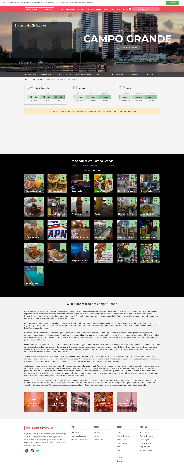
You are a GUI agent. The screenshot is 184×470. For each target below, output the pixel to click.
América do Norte (123, 436)
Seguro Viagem (145, 447)
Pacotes (101, 74)
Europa (119, 454)
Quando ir (117, 74)
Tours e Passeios (145, 443)
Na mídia (97, 432)
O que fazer (65, 74)
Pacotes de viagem (146, 436)
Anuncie (96, 436)
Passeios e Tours (84, 74)
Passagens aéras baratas (79, 436)
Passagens (30, 74)
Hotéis (81, 9)
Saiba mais (88, 3)
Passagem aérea (145, 432)
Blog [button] (125, 9)
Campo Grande (50, 79)
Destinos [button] (115, 9)
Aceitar (172, 3)
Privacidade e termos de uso (80, 440)
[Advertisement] (92, 133)
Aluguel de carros (146, 450)
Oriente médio (122, 461)
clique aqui (98, 111)
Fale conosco (98, 440)
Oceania (119, 457)
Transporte (153, 74)
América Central (122, 440)
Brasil (40, 79)
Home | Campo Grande (128, 48)
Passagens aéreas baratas (97, 9)
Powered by (92, 170)
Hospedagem (144, 440)
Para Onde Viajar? (68, 9)
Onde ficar (47, 74)
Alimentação (134, 74)
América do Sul (29, 79)
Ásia (118, 447)
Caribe (119, 450)
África (119, 432)
